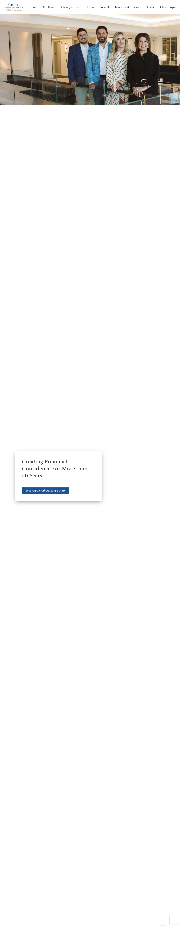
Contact (150, 7)
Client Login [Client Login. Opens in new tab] (168, 7)
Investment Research (128, 7)
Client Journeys (70, 7)
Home (33, 7)
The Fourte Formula (97, 7)
